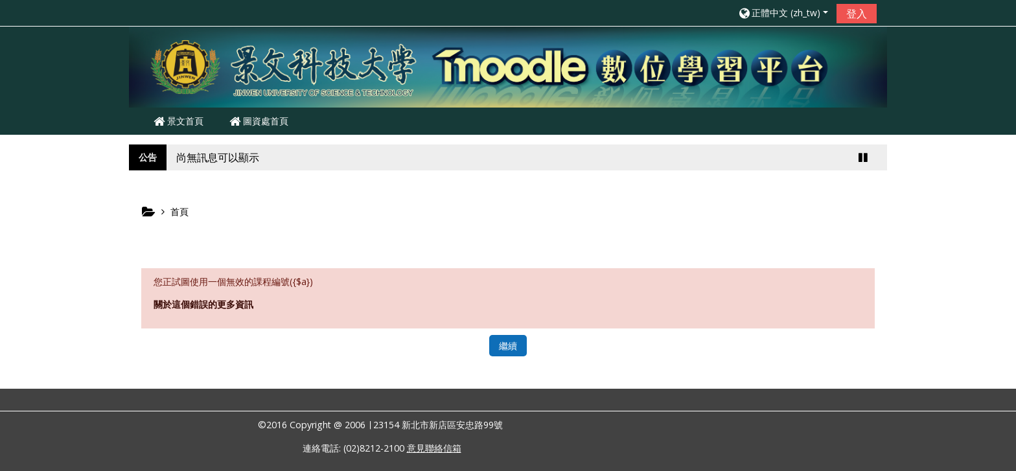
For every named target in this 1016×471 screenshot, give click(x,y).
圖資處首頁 (258, 121)
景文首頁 (178, 121)
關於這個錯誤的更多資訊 (203, 304)
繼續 (508, 345)
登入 (856, 13)
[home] (508, 66)
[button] (782, 13)
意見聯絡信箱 (434, 448)
